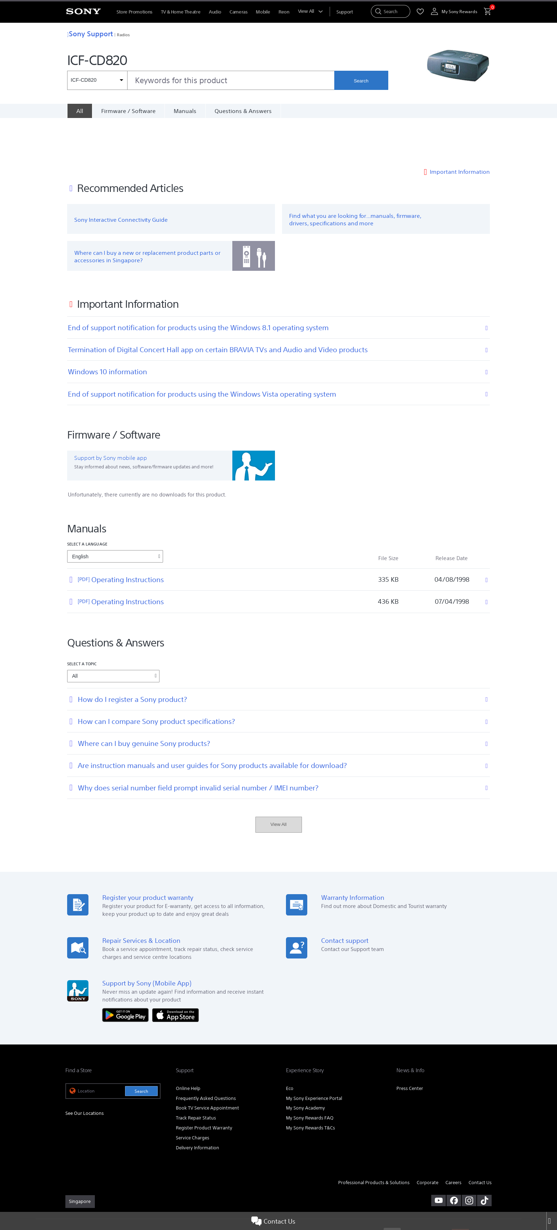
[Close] (551, 1221)
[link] (80, 1158)
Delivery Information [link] (197, 1105)
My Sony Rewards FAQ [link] (310, 1075)
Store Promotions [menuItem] (134, 12)
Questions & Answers (243, 110)
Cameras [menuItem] (238, 12)
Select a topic (82, 620)
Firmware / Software (128, 110)
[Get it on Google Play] (127, 971)
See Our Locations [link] (84, 1070)
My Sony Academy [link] (305, 1065)
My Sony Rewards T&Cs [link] (310, 1085)
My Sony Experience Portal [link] (314, 1055)
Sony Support (90, 33)
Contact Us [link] (480, 1140)
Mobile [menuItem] (263, 12)
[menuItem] (344, 12)
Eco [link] (289, 1045)
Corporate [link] (427, 1140)
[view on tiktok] (484, 1157)
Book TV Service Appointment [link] (207, 1065)
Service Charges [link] (192, 1095)
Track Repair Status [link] (196, 1075)
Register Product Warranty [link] (204, 1085)
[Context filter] (97, 80)
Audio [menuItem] (215, 12)
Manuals (185, 110)
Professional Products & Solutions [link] (374, 1140)
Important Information (460, 128)
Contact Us (273, 1221)
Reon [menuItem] (283, 12)
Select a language (87, 501)
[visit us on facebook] (454, 1157)
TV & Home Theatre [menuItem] (180, 12)
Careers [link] (453, 1140)
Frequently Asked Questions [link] (206, 1055)
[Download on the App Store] (175, 971)
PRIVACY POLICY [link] (126, 1191)
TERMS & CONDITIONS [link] (86, 1191)
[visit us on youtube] (438, 1157)
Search (361, 81)
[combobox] (200, 80)
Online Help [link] (188, 1045)
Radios (123, 34)
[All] (79, 111)
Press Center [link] (409, 1045)
